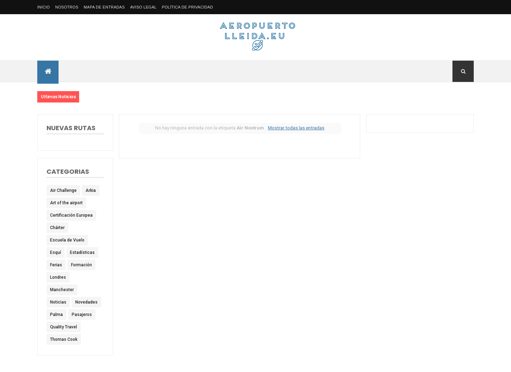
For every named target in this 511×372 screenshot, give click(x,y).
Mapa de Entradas (104, 7)
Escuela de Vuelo (67, 240)
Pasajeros (82, 314)
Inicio (43, 7)
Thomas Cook (63, 339)
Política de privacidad (187, 7)
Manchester (62, 289)
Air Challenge (63, 190)
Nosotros (66, 7)
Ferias (56, 264)
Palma (56, 314)
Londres (58, 277)
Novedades (86, 302)
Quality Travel (63, 326)
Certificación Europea (71, 215)
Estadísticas (82, 252)
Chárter (57, 227)
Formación (81, 264)
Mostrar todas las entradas (296, 128)
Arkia (91, 190)
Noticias (58, 302)
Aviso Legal (143, 7)
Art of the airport (66, 202)
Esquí (55, 252)
